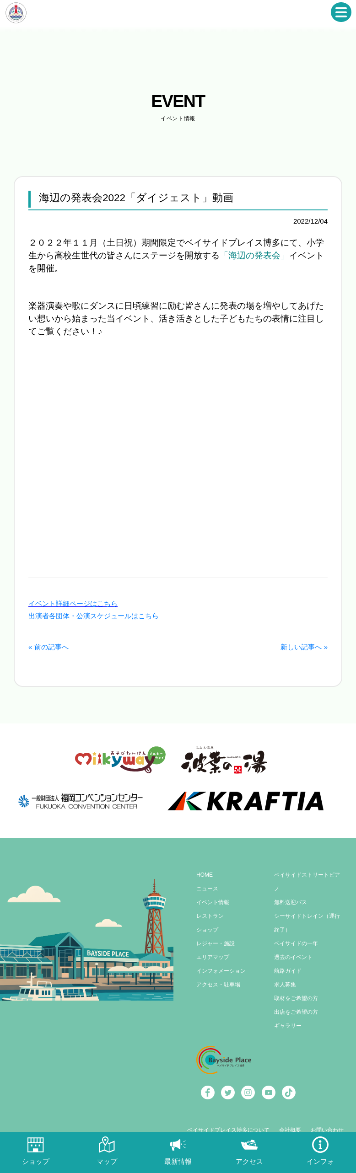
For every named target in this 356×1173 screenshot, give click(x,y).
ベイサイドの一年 (296, 943)
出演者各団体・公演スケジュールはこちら (93, 616)
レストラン (210, 916)
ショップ (207, 930)
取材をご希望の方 (296, 998)
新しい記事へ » (304, 647)
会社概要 (290, 1130)
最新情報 (178, 1161)
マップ (107, 1161)
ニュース (207, 888)
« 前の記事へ (48, 647)
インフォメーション (221, 971)
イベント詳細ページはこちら (73, 603)
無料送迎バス (290, 902)
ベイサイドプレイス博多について (228, 1130)
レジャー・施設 (215, 943)
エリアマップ (212, 957)
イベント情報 (212, 902)
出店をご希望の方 (296, 1012)
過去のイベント (293, 957)
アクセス (249, 1161)
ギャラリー (288, 1026)
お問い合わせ (327, 1130)
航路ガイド (288, 971)
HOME (204, 875)
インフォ (320, 1161)
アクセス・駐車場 (218, 984)
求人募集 (285, 984)
